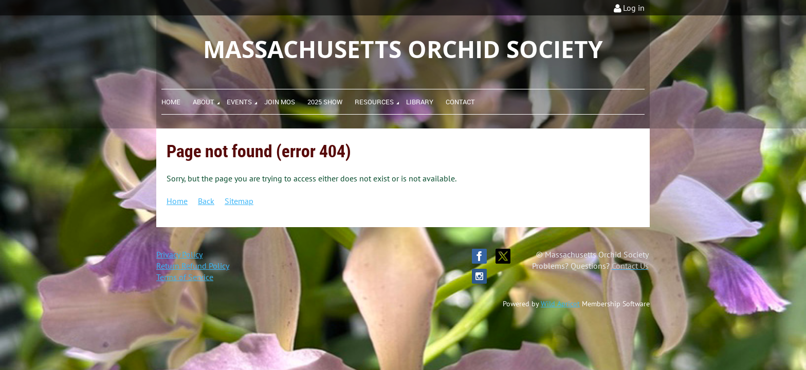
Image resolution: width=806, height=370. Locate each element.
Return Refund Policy (192, 266)
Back (206, 201)
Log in (634, 8)
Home (177, 201)
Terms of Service (184, 277)
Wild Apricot (560, 303)
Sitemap (239, 201)
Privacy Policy (179, 254)
